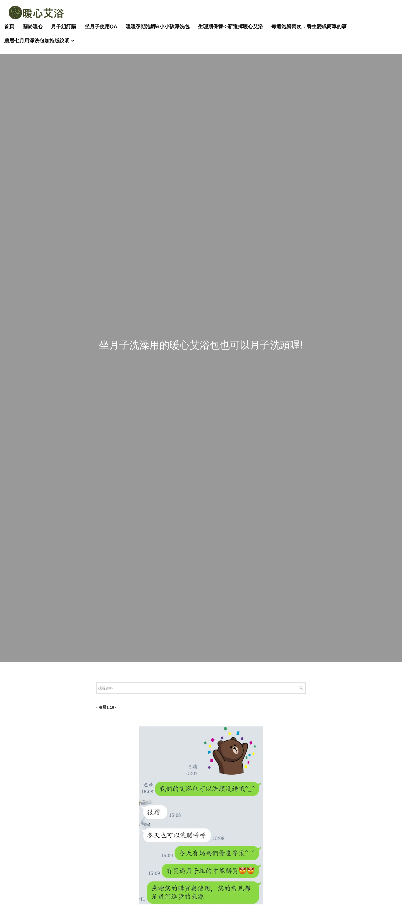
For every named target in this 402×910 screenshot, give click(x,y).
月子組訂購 (63, 26)
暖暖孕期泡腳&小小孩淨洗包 (158, 26)
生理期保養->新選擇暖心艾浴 (230, 26)
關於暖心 (33, 26)
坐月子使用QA (101, 26)
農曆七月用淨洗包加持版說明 (37, 41)
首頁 (9, 26)
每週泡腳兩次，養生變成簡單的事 (309, 26)
